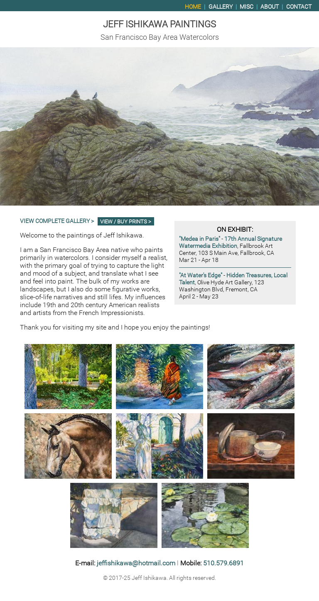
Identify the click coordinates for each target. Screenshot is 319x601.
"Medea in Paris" (199, 238)
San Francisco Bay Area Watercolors (160, 37)
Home (193, 6)
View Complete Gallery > (57, 221)
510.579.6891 (223, 563)
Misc (246, 6)
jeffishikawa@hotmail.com (136, 563)
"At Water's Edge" (200, 275)
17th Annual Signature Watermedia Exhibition (230, 242)
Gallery (221, 6)
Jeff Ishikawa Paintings (159, 24)
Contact (299, 6)
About (269, 6)
